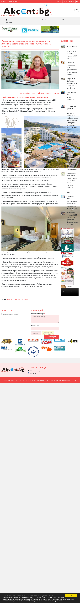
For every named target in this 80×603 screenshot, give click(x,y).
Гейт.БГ (73, 380)
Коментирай (51, 336)
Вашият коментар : (38, 314)
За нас (65, 1)
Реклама (59, 1)
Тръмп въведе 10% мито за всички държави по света (71, 97)
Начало (53, 1)
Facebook (32, 373)
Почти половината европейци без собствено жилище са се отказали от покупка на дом (72, 162)
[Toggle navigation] (77, 10)
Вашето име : (36, 325)
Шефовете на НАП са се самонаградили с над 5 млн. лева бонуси (72, 83)
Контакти (72, 1)
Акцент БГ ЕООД (43, 380)
